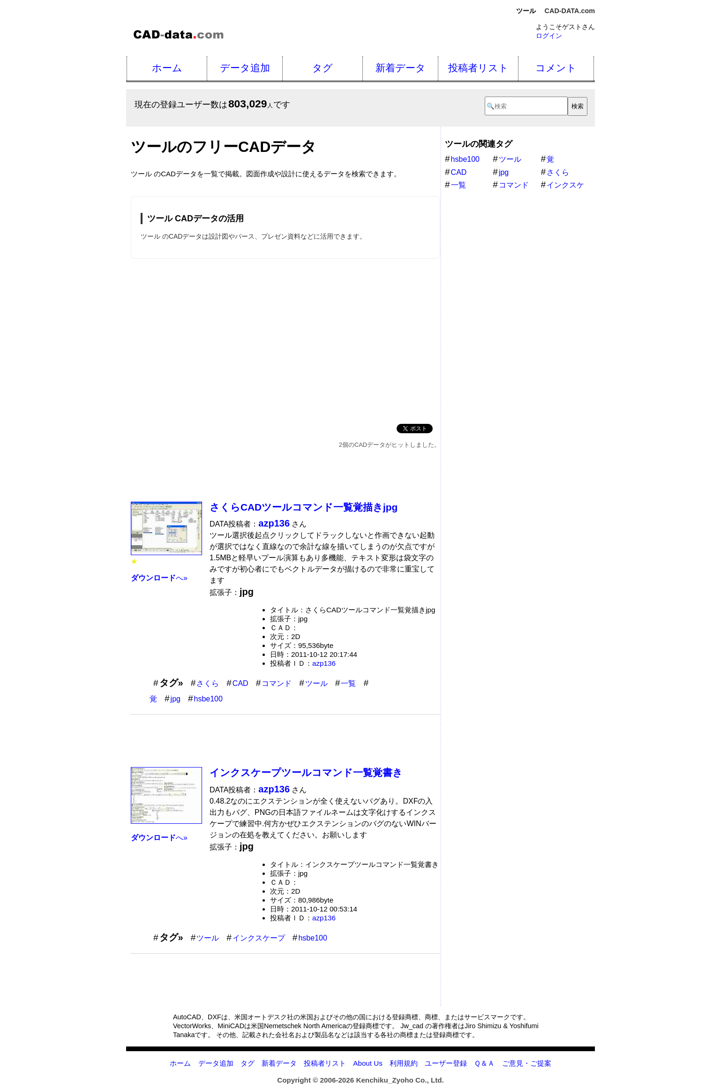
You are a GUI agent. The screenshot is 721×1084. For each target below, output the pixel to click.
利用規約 (404, 1063)
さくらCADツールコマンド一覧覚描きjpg (304, 507)
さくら (207, 683)
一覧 (348, 683)
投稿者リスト (478, 67)
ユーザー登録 (446, 1063)
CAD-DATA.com (570, 11)
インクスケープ (259, 938)
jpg (175, 699)
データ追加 (245, 67)
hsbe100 (208, 699)
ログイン (549, 35)
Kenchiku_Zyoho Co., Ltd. (399, 1080)
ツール (316, 683)
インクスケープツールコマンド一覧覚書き (306, 772)
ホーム (167, 67)
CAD (240, 683)
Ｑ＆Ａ (484, 1063)
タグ (322, 67)
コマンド (277, 683)
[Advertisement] (285, 339)
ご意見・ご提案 (526, 1063)
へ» (159, 578)
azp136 (324, 663)
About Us (367, 1063)
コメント (556, 67)
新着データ (401, 67)
